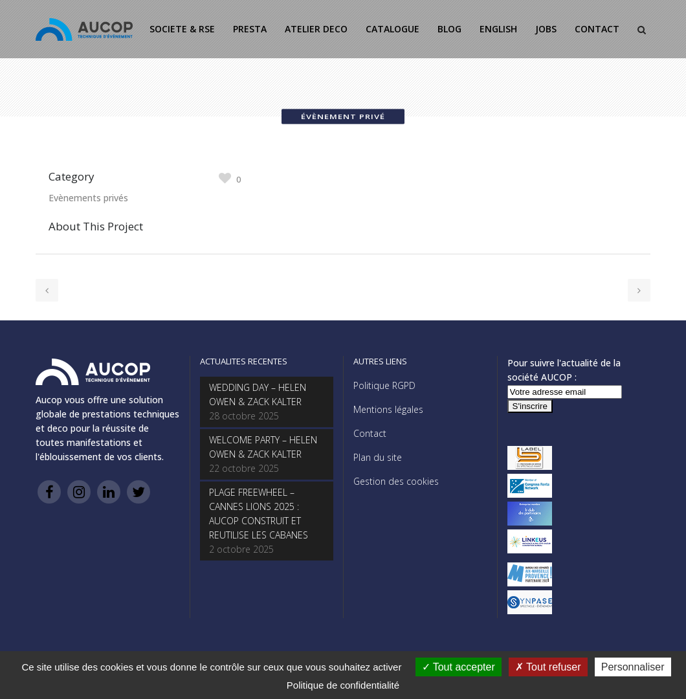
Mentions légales (388, 409)
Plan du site (377, 457)
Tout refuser (548, 666)
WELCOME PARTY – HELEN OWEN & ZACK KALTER (263, 447)
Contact (369, 433)
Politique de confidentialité (343, 685)
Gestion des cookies (396, 481)
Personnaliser (633, 666)
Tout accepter (458, 666)
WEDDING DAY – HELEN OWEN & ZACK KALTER (257, 394)
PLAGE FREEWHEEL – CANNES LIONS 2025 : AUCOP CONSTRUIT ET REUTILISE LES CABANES (258, 513)
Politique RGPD (384, 385)
